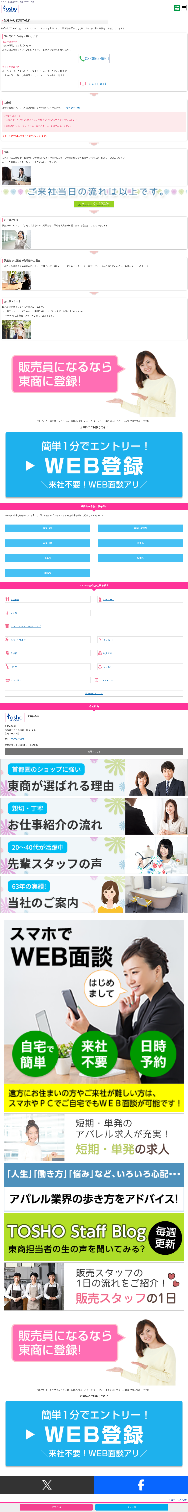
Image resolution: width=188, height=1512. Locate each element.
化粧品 (14, 667)
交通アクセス (72, 108)
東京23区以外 (140, 528)
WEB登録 (56, 1507)
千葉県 (47, 558)
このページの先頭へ (178, 1500)
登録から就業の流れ (17, 20)
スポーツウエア (18, 640)
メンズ (14, 613)
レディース (108, 599)
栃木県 (140, 558)
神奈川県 (47, 543)
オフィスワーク (107, 680)
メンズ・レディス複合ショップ (26, 626)
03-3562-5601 (17, 739)
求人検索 (132, 1507)
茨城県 (47, 573)
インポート (108, 640)
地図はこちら (94, 751)
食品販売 (15, 599)
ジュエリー (108, 667)
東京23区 (47, 528)
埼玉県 (140, 543)
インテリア (16, 680)
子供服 (14, 653)
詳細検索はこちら (94, 693)
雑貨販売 (107, 653)
